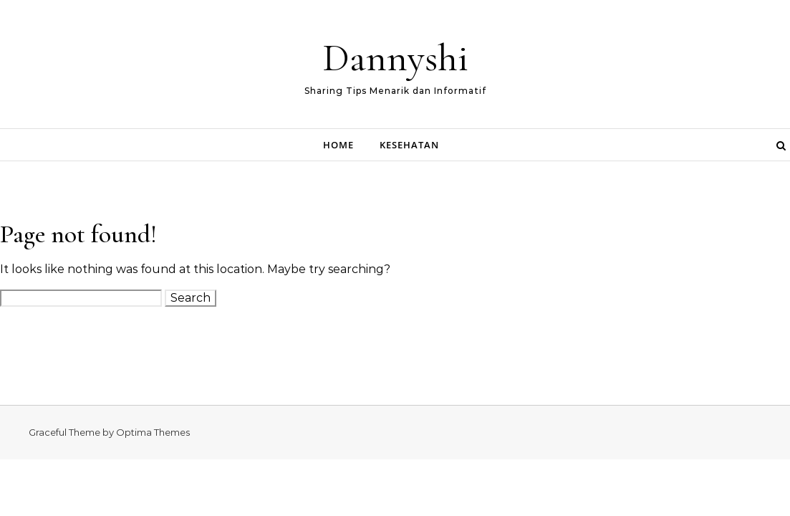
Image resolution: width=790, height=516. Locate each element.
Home (338, 144)
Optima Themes (153, 432)
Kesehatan (409, 144)
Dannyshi (395, 57)
